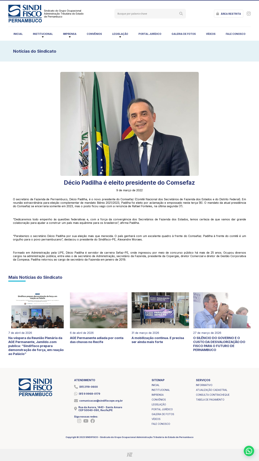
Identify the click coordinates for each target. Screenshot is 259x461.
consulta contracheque (213, 394)
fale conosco (235, 33)
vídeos (211, 33)
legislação (159, 404)
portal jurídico (150, 33)
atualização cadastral (211, 389)
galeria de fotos (184, 33)
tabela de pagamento (210, 399)
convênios (94, 33)
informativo (204, 385)
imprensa (158, 394)
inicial (18, 33)
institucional (161, 389)
